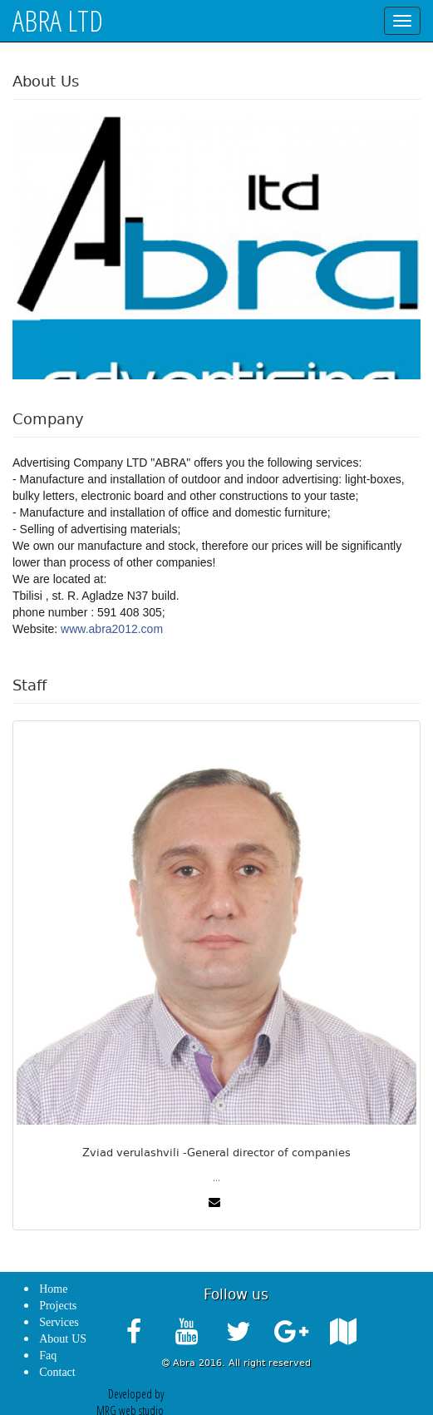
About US (62, 1339)
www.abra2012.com (112, 629)
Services (58, 1322)
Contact (57, 1372)
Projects (57, 1306)
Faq (48, 1355)
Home (53, 1289)
